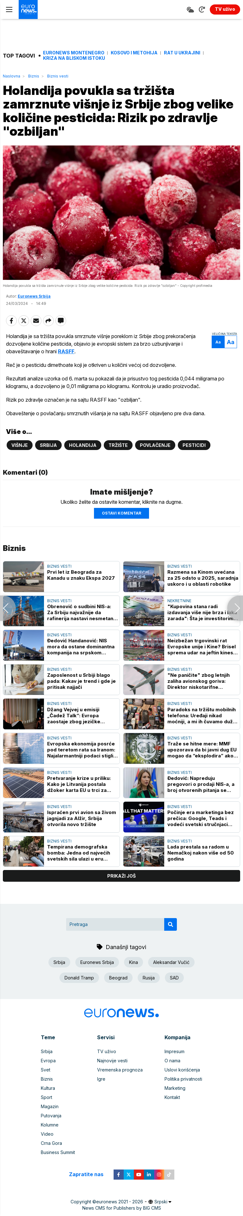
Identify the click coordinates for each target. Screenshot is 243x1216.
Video (47, 1134)
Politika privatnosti (183, 1079)
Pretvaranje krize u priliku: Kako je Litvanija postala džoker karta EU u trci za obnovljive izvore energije (79, 784)
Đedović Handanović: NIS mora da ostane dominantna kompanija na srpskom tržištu (81, 647)
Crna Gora (51, 1143)
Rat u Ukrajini (182, 52)
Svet (45, 1069)
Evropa (48, 1060)
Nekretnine (179, 600)
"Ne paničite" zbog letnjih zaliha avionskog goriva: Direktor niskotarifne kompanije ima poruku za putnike (198, 681)
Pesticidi (194, 445)
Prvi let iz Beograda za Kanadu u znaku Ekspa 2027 (81, 575)
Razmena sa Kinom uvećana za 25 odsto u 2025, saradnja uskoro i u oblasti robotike (202, 578)
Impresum (174, 1051)
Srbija (48, 445)
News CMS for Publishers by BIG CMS (121, 1208)
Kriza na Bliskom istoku (74, 58)
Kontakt (172, 1097)
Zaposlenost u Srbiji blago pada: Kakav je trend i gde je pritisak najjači (81, 681)
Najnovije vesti (112, 1060)
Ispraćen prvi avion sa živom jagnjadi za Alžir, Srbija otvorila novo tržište (81, 818)
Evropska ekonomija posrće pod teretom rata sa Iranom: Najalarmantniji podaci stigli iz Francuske (81, 750)
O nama (172, 1060)
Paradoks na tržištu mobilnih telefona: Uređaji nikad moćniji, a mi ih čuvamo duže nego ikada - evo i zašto (201, 716)
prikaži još (121, 876)
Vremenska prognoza (120, 1069)
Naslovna (11, 76)
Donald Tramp (79, 977)
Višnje (19, 445)
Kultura (48, 1088)
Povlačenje (155, 445)
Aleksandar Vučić (171, 962)
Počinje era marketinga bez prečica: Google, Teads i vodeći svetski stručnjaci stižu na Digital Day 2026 (200, 818)
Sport (46, 1097)
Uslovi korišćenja (182, 1069)
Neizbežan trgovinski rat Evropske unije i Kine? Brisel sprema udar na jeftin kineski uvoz (202, 647)
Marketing (175, 1088)
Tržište (118, 445)
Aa (218, 342)
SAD (174, 977)
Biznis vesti (57, 76)
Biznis (33, 76)
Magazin (50, 1106)
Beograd (118, 977)
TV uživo (106, 1051)
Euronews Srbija (34, 296)
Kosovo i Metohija (134, 52)
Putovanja (51, 1115)
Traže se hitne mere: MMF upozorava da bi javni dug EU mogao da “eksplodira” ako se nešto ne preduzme (202, 750)
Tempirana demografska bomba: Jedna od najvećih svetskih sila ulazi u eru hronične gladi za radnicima (80, 853)
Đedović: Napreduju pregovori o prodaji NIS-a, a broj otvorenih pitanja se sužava (200, 784)
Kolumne (50, 1124)
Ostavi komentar (121, 513)
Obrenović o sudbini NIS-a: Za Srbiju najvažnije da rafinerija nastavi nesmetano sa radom (81, 612)
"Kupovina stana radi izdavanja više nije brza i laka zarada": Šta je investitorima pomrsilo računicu (202, 612)
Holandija (83, 445)
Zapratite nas (89, 1174)
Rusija (149, 977)
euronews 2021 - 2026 (119, 1201)
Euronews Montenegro (73, 52)
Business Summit (58, 1152)
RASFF (66, 351)
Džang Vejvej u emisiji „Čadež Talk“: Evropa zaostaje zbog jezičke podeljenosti (73, 716)
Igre (101, 1079)
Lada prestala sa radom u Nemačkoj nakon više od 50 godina (200, 853)
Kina (133, 962)
